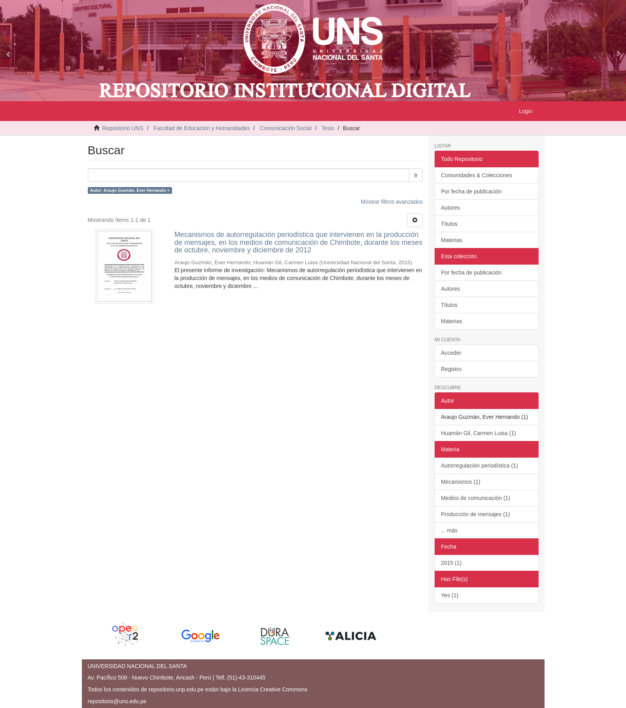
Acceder (451, 353)
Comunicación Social (286, 128)
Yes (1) (449, 595)
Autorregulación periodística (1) (479, 465)
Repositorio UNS (122, 128)
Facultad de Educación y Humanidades (201, 128)
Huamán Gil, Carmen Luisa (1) (478, 433)
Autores (450, 207)
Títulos (449, 224)
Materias (451, 240)
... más (449, 530)
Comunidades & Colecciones (476, 175)
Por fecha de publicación (471, 191)
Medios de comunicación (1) (475, 498)
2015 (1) (451, 563)
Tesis (328, 128)
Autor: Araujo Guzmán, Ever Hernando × (130, 190)
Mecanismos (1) (460, 482)
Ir (416, 175)
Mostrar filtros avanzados (392, 202)
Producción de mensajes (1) (475, 514)
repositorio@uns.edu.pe (117, 701)
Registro (451, 369)
